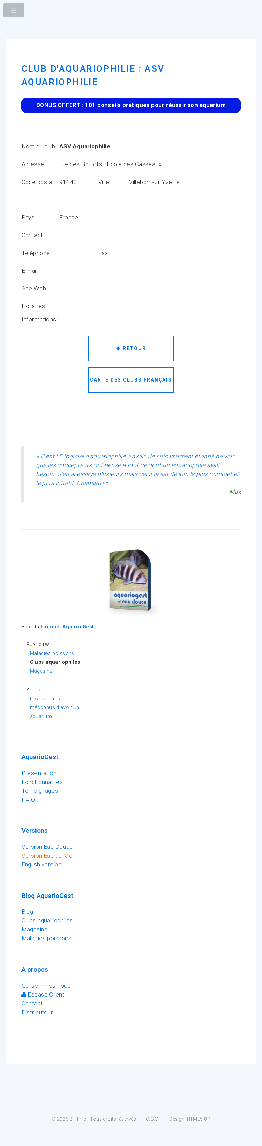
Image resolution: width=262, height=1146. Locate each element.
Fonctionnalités (42, 781)
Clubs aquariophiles (47, 920)
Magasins (41, 671)
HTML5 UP (198, 1119)
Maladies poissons (52, 653)
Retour (131, 348)
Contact (32, 1003)
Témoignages (39, 790)
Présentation (39, 773)
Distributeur (37, 1012)
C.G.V (152, 1119)
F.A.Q (28, 799)
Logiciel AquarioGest (67, 627)
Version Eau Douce (47, 846)
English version (41, 864)
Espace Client (43, 994)
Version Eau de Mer (48, 855)
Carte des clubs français (131, 380)
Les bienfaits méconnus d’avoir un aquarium (54, 707)
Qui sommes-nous (46, 985)
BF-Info (78, 1119)
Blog (27, 911)
